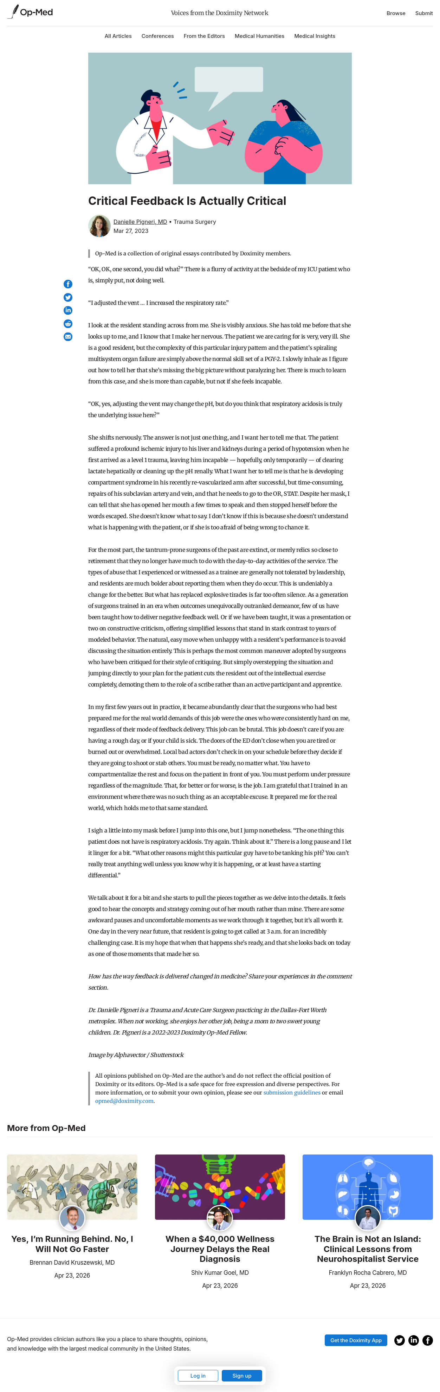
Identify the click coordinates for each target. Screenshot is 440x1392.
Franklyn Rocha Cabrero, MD (368, 1272)
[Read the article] (72, 1187)
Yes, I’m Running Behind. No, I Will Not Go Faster (72, 1244)
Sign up (241, 1375)
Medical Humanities (259, 36)
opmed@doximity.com (124, 1101)
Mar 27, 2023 (131, 230)
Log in (198, 1375)
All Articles (118, 36)
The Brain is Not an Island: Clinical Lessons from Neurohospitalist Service (368, 1249)
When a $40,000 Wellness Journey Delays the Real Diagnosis (220, 1249)
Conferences (158, 36)
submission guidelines (292, 1092)
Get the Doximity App (356, 1340)
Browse (396, 13)
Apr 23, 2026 (48, 1275)
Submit (424, 13)
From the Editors (204, 36)
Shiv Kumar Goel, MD (220, 1272)
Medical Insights (314, 36)
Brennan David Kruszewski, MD (72, 1262)
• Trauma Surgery (192, 221)
